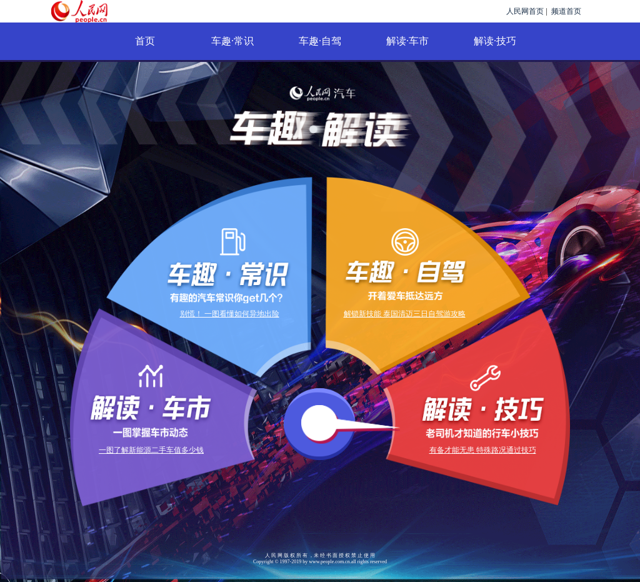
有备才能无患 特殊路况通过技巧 (482, 450)
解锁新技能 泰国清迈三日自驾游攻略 (405, 313)
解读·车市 (407, 41)
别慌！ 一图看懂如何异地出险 (229, 313)
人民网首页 (525, 11)
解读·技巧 (495, 41)
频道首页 (566, 11)
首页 (145, 41)
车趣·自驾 (320, 41)
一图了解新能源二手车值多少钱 (151, 450)
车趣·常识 (232, 41)
